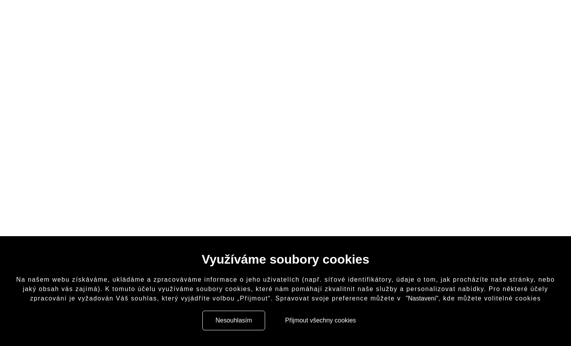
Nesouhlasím (229, 320)
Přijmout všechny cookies (323, 320)
